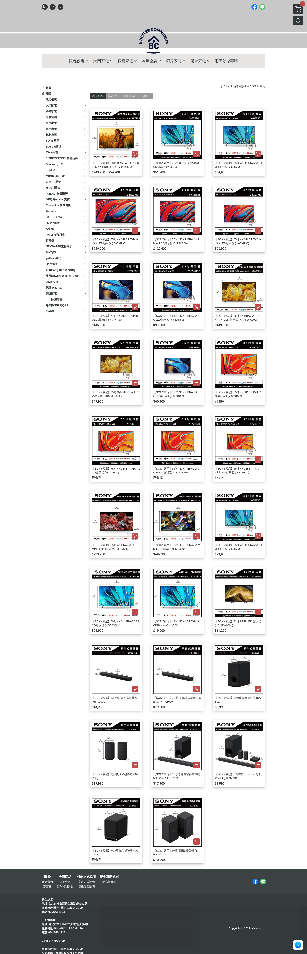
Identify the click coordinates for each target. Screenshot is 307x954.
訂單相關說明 (65, 886)
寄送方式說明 (86, 881)
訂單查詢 (65, 881)
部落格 (47, 886)
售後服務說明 (86, 886)
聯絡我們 (47, 881)
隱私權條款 (109, 881)
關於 (47, 876)
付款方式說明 (86, 876)
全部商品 (65, 876)
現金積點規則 (109, 876)
